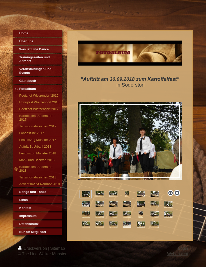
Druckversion (33, 248)
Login (183, 248)
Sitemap (57, 248)
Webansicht (177, 254)
